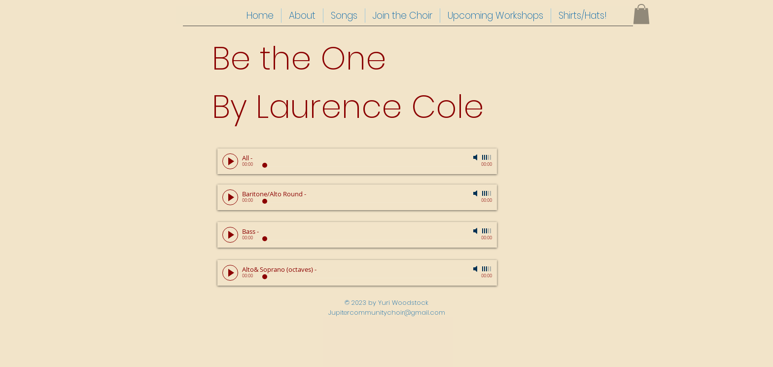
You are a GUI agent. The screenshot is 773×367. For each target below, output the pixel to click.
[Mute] (476, 157)
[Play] (230, 161)
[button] (641, 14)
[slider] (487, 157)
